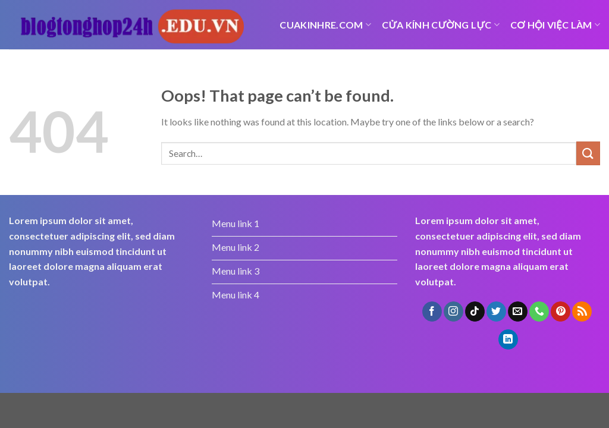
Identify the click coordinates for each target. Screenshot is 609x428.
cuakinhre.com (325, 24)
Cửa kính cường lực (441, 24)
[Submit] (588, 153)
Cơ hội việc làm (555, 24)
